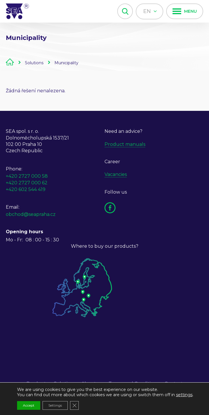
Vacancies (115, 174)
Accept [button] (28, 405)
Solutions (34, 62)
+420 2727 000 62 (26, 183)
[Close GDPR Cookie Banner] (74, 405)
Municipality (66, 62)
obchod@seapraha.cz (31, 214)
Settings (55, 405)
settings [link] (184, 394)
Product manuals (124, 144)
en (150, 11)
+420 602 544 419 (25, 189)
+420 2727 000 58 (27, 176)
